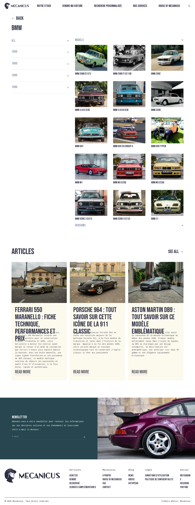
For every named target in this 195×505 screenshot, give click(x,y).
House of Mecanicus (169, 6)
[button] (129, 40)
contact (107, 487)
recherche (74, 483)
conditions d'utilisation (157, 475)
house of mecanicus (112, 479)
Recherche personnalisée (108, 6)
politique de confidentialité (159, 479)
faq (104, 483)
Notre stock (44, 6)
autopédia (133, 483)
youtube (184, 487)
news (131, 475)
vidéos (131, 479)
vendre (72, 479)
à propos (107, 475)
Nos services (140, 6)
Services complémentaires (82, 487)
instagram (185, 475)
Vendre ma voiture (72, 6)
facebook (184, 483)
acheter (73, 475)
